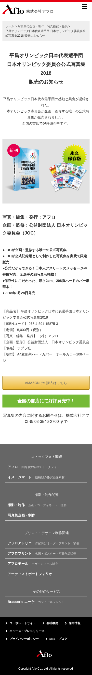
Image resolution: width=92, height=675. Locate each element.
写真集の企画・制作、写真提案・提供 (43, 26)
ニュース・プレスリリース (27, 631)
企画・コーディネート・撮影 (37, 505)
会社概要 (52, 623)
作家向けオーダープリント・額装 (43, 543)
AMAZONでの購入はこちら (46, 383)
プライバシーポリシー (24, 639)
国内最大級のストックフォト (34, 467)
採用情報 (74, 623)
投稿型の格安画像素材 (36, 477)
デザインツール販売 (33, 564)
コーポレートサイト (22, 623)
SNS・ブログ (58, 639)
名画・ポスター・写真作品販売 (42, 553)
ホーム (9, 26)
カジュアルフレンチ (36, 602)
